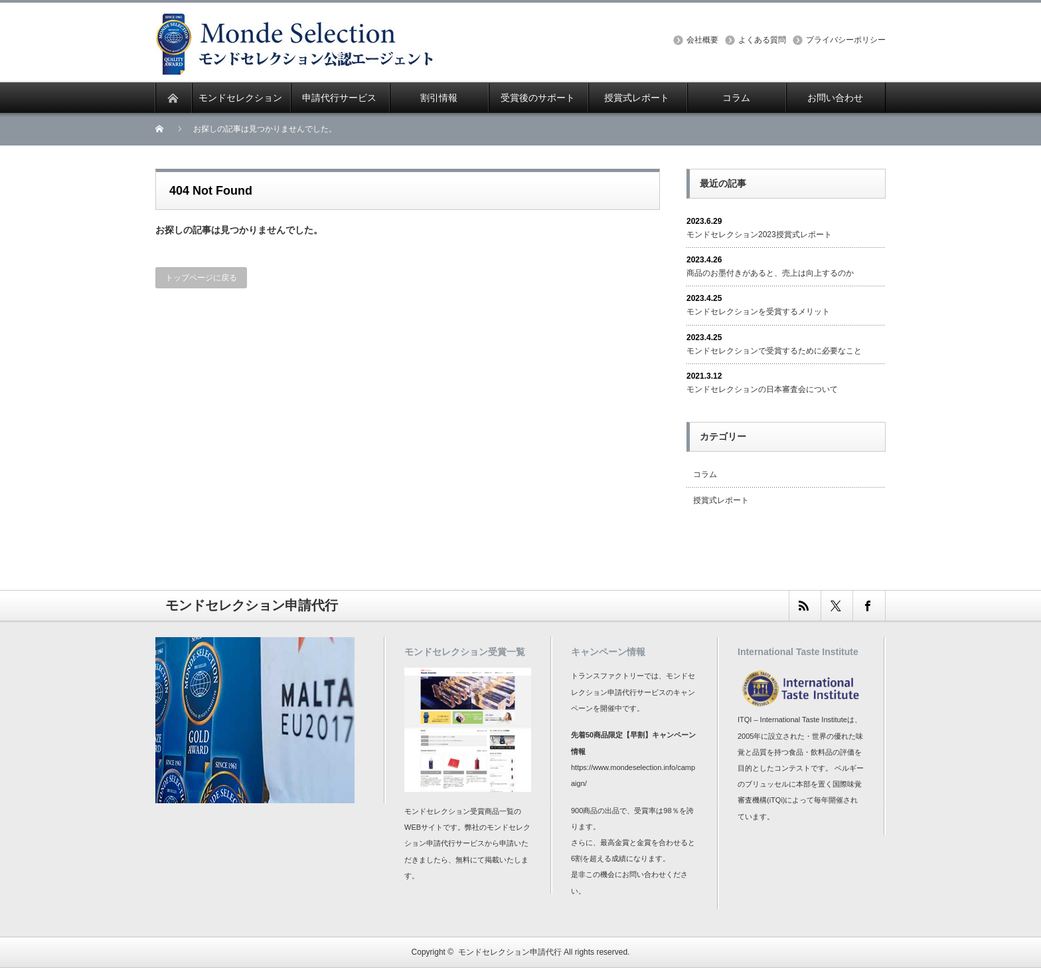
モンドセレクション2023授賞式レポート (759, 234)
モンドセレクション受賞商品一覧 (459, 811)
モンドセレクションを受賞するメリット (758, 311)
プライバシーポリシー (846, 40)
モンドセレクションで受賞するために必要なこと (774, 350)
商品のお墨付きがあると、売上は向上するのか (770, 273)
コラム (705, 474)
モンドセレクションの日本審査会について (762, 389)
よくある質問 (762, 40)
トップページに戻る (201, 277)
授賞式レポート (721, 500)
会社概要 (702, 40)
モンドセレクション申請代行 (510, 952)
